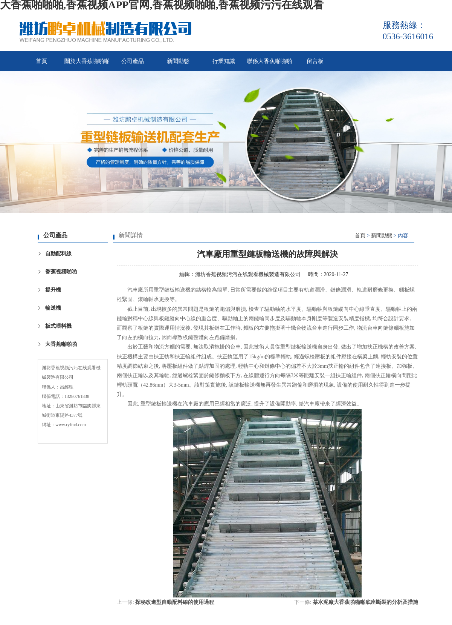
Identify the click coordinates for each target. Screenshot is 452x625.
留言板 (315, 61)
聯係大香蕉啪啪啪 (269, 61)
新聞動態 (178, 61)
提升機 (53, 290)
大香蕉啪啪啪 (61, 344)
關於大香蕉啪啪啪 (87, 61)
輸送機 (53, 308)
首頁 (41, 61)
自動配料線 (58, 253)
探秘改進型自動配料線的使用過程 (174, 602)
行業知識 (223, 61)
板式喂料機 (58, 326)
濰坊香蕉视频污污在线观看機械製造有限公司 (248, 274)
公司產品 (132, 61)
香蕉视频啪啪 (61, 272)
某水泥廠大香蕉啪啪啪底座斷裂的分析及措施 (365, 602)
